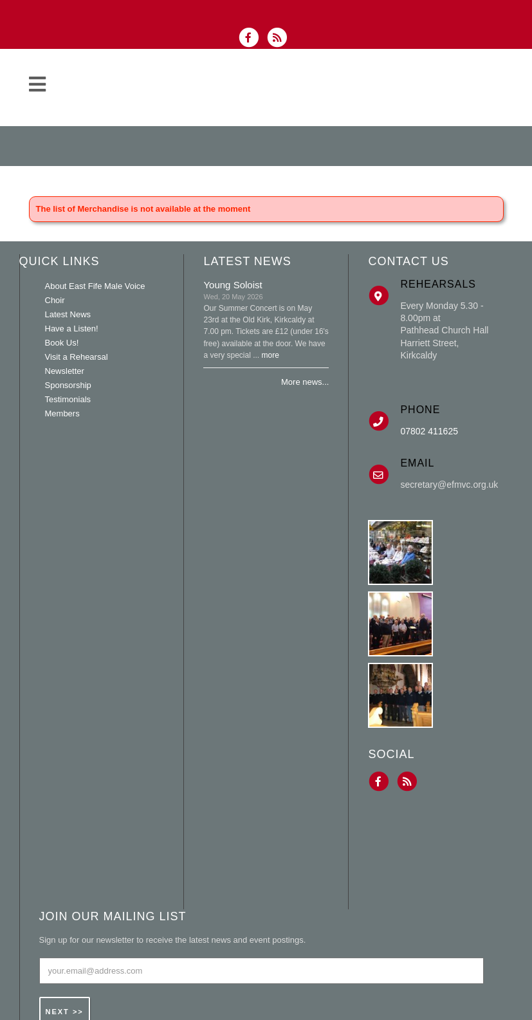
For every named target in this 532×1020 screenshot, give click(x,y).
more (270, 355)
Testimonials (68, 399)
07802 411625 (429, 431)
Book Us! (62, 343)
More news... (305, 382)
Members (62, 413)
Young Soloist (232, 284)
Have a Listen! (71, 328)
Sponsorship (68, 385)
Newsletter (64, 371)
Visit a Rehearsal (76, 357)
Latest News (68, 314)
